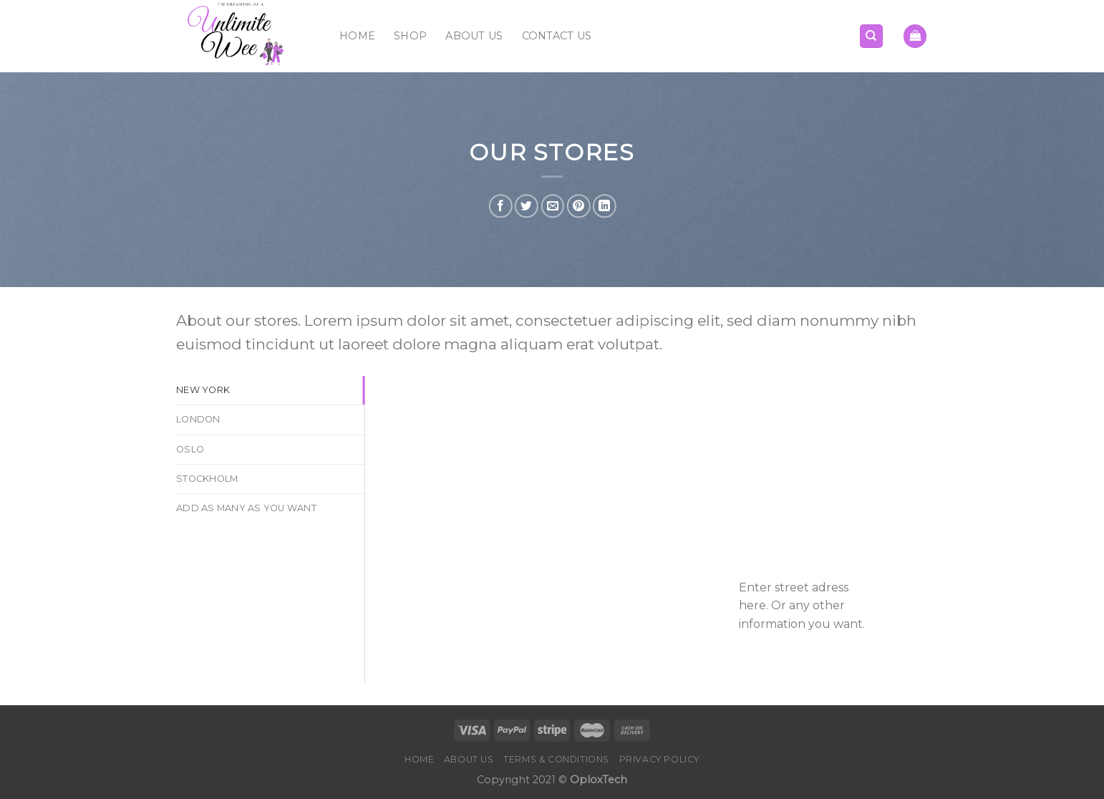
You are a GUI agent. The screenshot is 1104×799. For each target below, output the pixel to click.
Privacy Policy (659, 759)
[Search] (871, 36)
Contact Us (557, 35)
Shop (410, 35)
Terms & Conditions (556, 759)
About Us (474, 35)
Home (357, 35)
